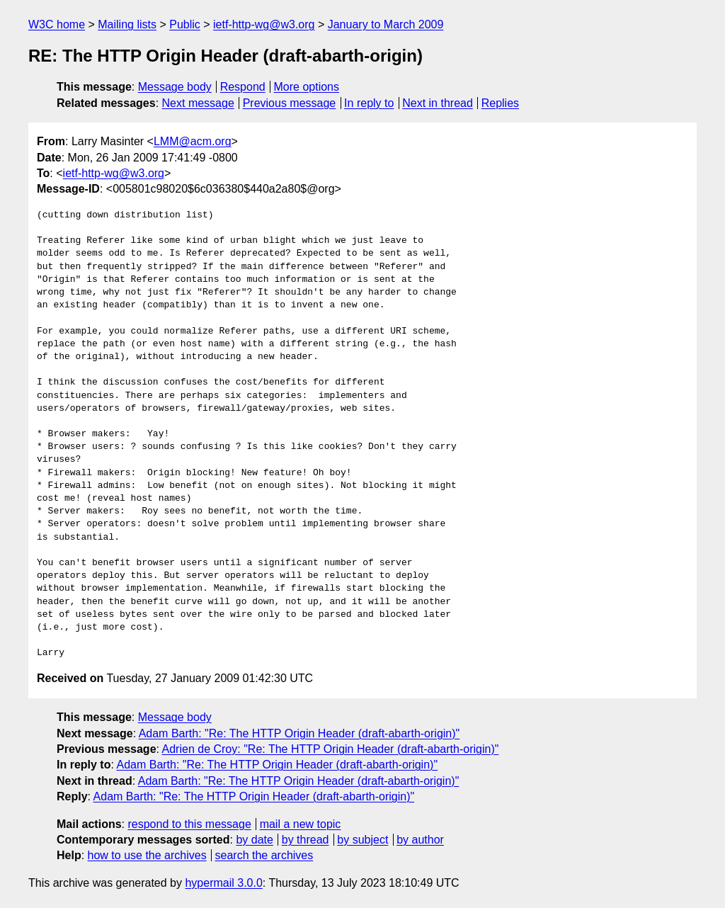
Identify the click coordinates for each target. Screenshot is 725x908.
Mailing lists (127, 24)
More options (307, 87)
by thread (305, 840)
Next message (198, 103)
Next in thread (437, 103)
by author (420, 840)
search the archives (264, 855)
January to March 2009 (386, 24)
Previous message (289, 103)
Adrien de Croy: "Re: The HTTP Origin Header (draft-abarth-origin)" (330, 749)
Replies (500, 103)
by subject (362, 840)
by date (254, 840)
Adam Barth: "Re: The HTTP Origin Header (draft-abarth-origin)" (299, 733)
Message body (175, 87)
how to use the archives (147, 855)
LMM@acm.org (193, 141)
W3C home (56, 24)
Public (184, 24)
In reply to (369, 103)
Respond (243, 87)
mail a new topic (300, 824)
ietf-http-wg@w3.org (263, 24)
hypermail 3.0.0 (223, 883)
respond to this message (189, 824)
